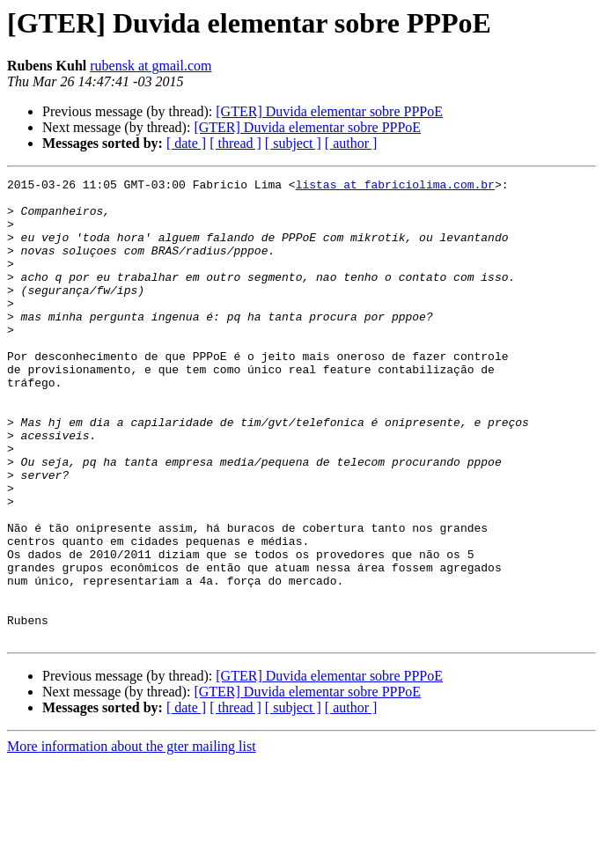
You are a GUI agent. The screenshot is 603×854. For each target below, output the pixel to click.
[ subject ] (293, 143)
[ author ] (351, 143)
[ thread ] (235, 143)
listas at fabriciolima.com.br (395, 187)
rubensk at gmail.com (150, 65)
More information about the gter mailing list (131, 838)
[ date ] (186, 143)
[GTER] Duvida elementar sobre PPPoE (329, 111)
